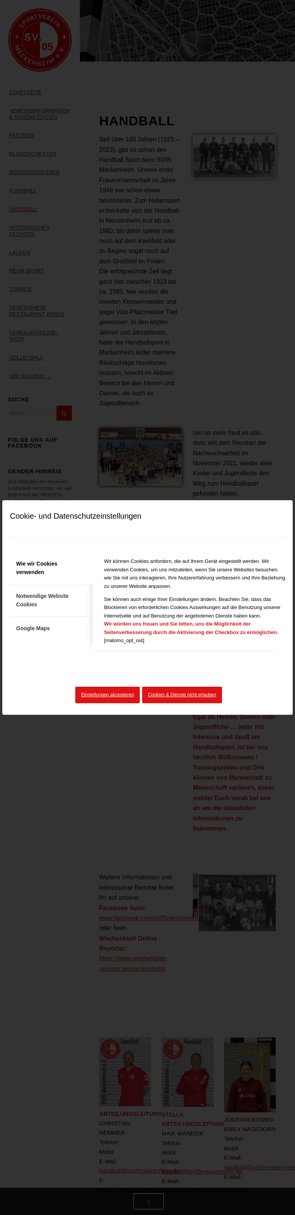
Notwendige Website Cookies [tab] (42, 600)
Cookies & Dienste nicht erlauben (182, 694)
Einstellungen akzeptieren (107, 694)
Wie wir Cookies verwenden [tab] (36, 568)
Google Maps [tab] (33, 628)
